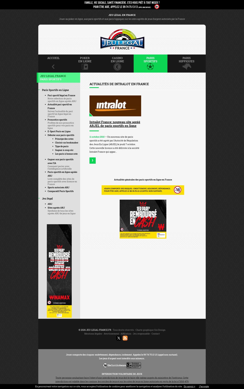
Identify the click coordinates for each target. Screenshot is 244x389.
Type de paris (61, 146)
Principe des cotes (64, 138)
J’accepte (204, 386)
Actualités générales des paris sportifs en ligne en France (143, 179)
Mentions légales (93, 333)
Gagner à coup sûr (64, 150)
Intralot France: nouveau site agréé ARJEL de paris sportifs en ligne (114, 124)
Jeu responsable (141, 333)
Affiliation (126, 333)
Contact (156, 333)
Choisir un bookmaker (66, 142)
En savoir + (189, 386)
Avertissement (111, 333)
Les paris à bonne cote (66, 153)
